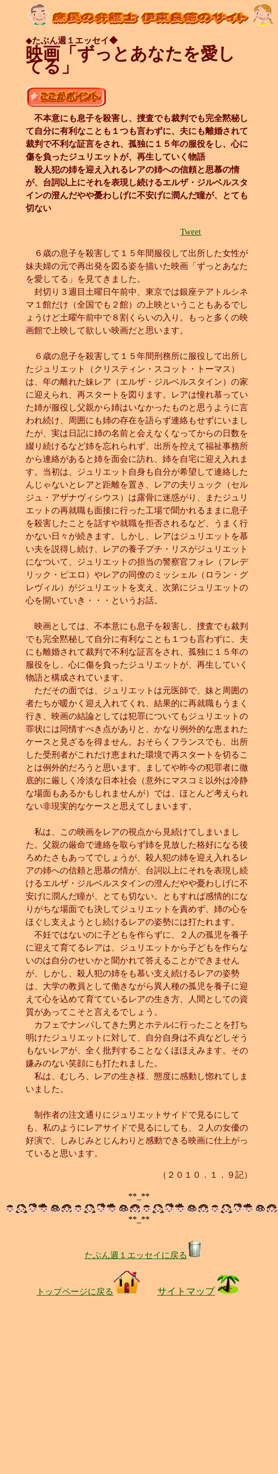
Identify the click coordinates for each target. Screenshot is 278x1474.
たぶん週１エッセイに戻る (143, 1255)
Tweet (190, 231)
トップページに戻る (88, 1291)
